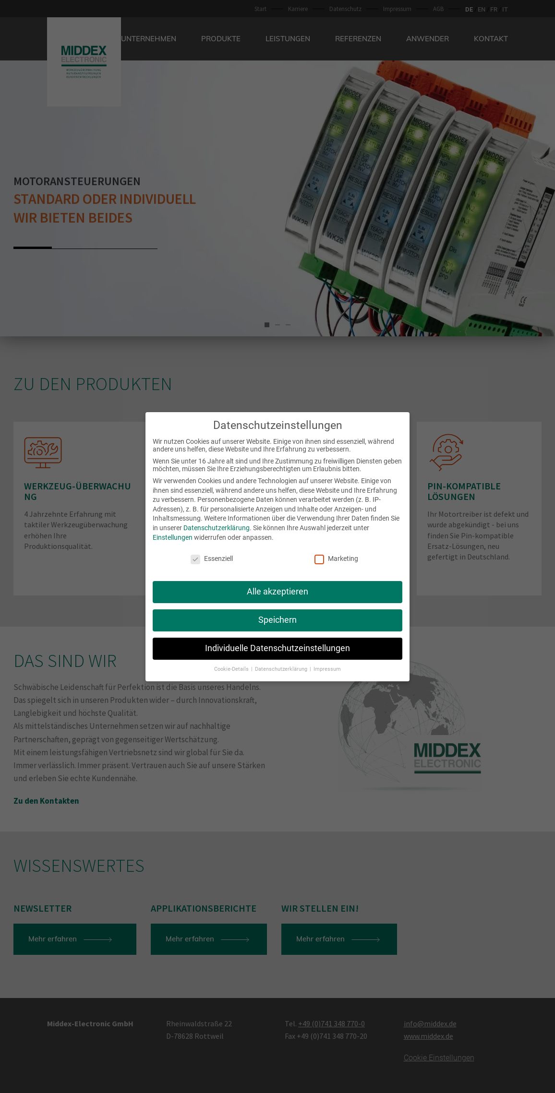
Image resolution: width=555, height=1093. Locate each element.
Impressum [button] (327, 663)
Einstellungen (173, 531)
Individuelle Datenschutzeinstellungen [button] (277, 643)
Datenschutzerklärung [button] (282, 663)
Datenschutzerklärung (216, 522)
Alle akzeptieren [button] (277, 586)
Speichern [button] (277, 614)
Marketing (336, 553)
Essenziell (212, 553)
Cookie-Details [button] (232, 663)
